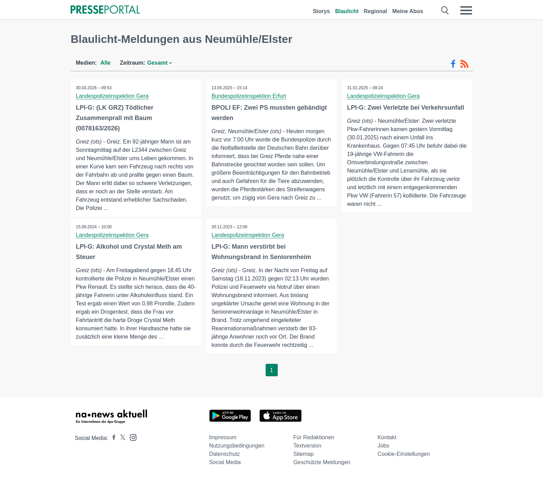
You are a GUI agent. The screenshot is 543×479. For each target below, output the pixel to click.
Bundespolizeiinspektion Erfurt (249, 96)
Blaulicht (347, 11)
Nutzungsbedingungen (237, 446)
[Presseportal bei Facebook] (112, 438)
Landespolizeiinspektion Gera (112, 96)
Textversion (307, 446)
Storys (321, 11)
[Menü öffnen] (466, 10)
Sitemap (303, 454)
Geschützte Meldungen (321, 462)
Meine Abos (407, 11)
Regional (375, 11)
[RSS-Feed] (464, 64)
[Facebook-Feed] (453, 64)
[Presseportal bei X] (121, 438)
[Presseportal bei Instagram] (131, 437)
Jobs (383, 446)
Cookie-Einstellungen (403, 454)
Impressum (223, 437)
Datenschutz (224, 454)
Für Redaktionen (313, 437)
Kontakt (386, 437)
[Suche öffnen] (445, 10)
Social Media (225, 462)
